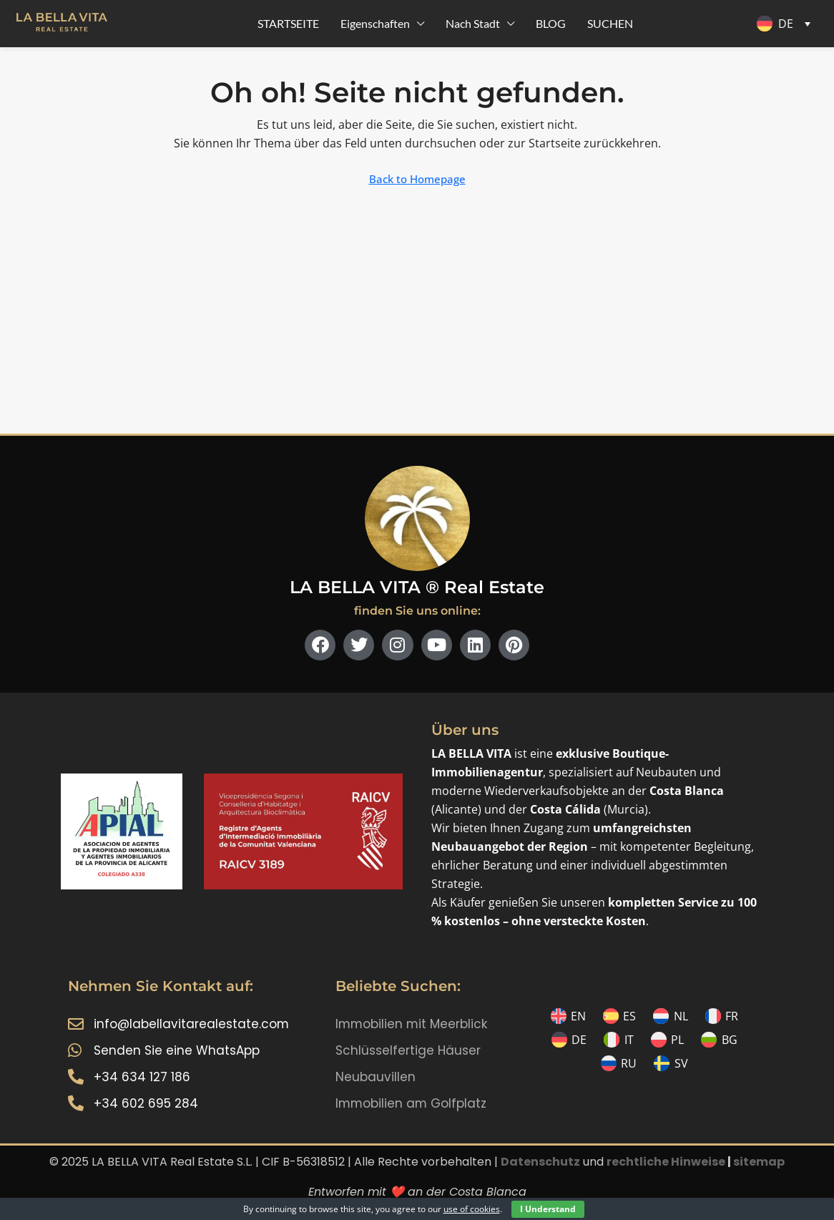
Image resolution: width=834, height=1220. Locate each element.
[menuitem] (786, 24)
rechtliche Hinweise (666, 1161)
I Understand (548, 1209)
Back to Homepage (417, 179)
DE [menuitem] (785, 23)
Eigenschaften (375, 23)
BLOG (551, 23)
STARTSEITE (288, 23)
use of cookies (471, 1209)
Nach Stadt (473, 23)
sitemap (759, 1161)
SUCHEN (610, 23)
